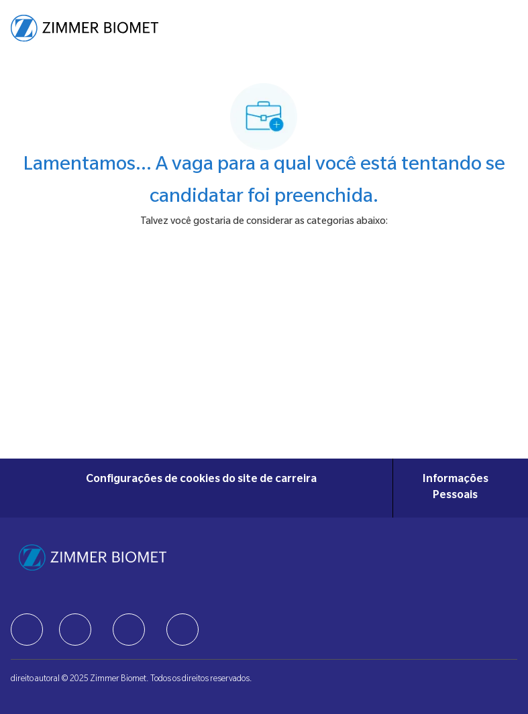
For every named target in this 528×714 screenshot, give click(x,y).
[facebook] (27, 629)
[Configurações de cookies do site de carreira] (201, 488)
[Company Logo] (84, 29)
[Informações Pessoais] (455, 488)
